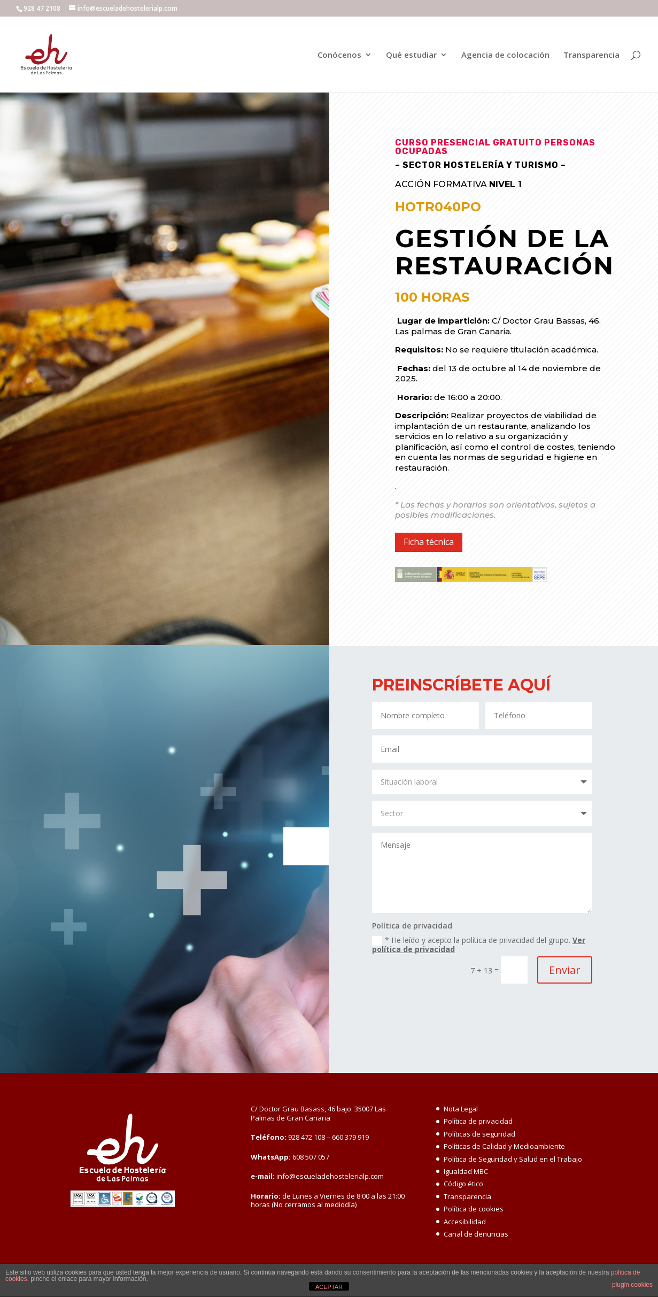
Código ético (463, 1183)
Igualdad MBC (466, 1171)
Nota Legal (461, 1109)
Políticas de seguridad (479, 1134)
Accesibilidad (465, 1221)
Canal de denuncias (476, 1234)
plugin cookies (632, 1284)
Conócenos (339, 55)
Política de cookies (474, 1209)
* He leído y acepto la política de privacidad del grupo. (478, 944)
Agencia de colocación (505, 55)
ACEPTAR (329, 1287)
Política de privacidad (478, 1121)
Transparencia (591, 55)
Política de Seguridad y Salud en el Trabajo (513, 1159)
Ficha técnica (429, 542)
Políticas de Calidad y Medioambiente (504, 1146)
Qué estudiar (411, 55)
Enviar (564, 970)
